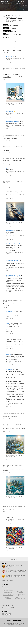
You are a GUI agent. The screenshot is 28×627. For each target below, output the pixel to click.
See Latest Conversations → (8, 580)
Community (4, 563)
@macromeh (9, 353)
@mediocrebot (10, 111)
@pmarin (16, 260)
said (15, 59)
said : (14, 47)
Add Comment (24, 5)
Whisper (9, 52)
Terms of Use (17, 624)
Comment (15, 41)
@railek (8, 168)
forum (9, 2)
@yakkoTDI (9, 56)
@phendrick (17, 244)
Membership (5, 584)
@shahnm (16, 121)
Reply (7, 52)
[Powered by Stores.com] (14, 621)
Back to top (14, 559)
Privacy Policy (10, 624)
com (6, 2)
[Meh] (2, 1)
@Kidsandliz (9, 516)
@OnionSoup (9, 311)
